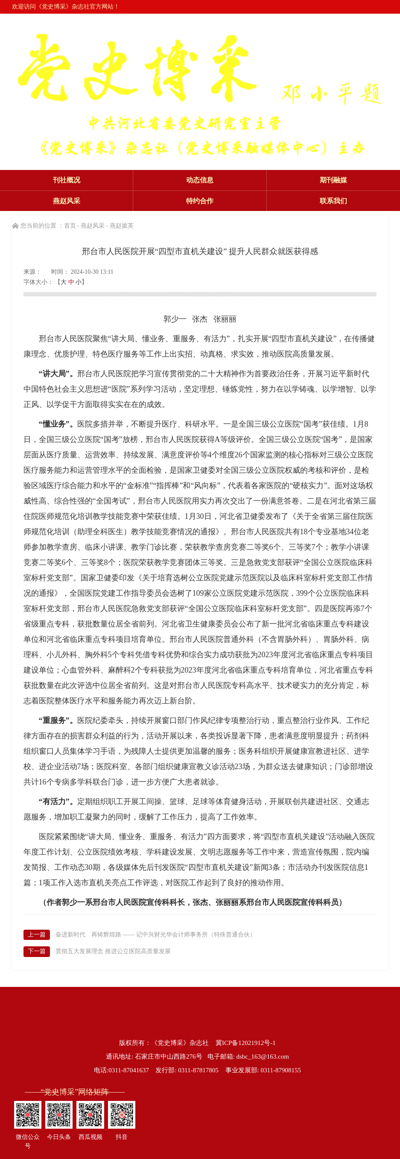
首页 (70, 225)
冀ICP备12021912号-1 (246, 1042)
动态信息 (199, 180)
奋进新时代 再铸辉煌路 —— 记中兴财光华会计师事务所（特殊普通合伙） (155, 934)
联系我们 (333, 201)
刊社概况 (66, 180)
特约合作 (199, 201)
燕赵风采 (66, 201)
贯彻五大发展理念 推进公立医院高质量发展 (113, 951)
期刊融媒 (333, 180)
